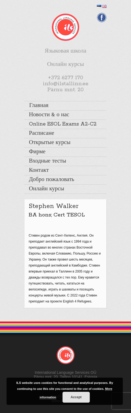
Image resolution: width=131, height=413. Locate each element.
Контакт (39, 170)
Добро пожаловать (51, 179)
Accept (76, 397)
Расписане (41, 133)
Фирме (37, 152)
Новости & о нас (49, 115)
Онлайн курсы (46, 189)
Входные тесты (47, 161)
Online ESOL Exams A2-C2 (63, 124)
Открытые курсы (49, 142)
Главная (39, 105)
